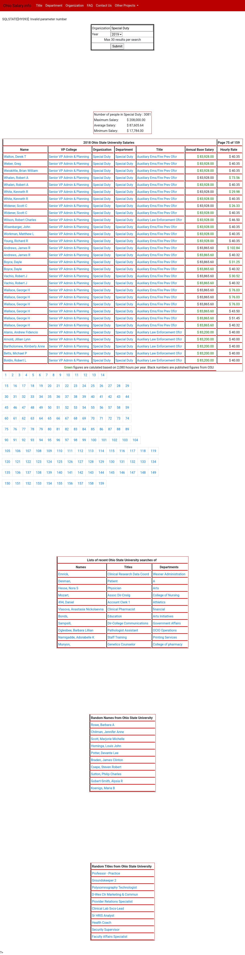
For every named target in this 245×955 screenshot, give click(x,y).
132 (132, 462)
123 (38, 462)
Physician (114, 588)
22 (67, 386)
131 (122, 462)
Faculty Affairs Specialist (109, 937)
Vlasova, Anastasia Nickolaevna (81, 609)
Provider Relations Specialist (112, 901)
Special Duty (102, 157)
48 (32, 407)
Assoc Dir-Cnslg (119, 595)
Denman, (64, 581)
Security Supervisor (105, 930)
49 (41, 407)
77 (23, 429)
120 (7, 462)
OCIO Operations (165, 630)
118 (143, 451)
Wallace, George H (17, 290)
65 (49, 418)
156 (70, 483)
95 (49, 440)
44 (127, 397)
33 (32, 397)
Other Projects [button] (125, 5)
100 (93, 440)
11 (76, 375)
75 (6, 429)
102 (114, 440)
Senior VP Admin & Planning (69, 157)
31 (15, 397)
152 (28, 483)
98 (75, 440)
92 (23, 440)
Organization (75, 5)
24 (84, 386)
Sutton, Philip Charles (106, 774)
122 (28, 462)
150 (7, 483)
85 (93, 429)
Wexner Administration (169, 574)
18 (32, 386)
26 (101, 386)
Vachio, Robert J (15, 276)
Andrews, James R (17, 248)
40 (93, 397)
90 (6, 440)
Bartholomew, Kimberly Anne (24, 346)
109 (49, 451)
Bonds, (63, 616)
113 (91, 451)
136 (17, 472)
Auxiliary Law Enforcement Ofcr (159, 220)
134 (153, 462)
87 (110, 429)
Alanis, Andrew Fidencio (21, 332)
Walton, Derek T (15, 157)
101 (104, 440)
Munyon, (64, 644)
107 (28, 451)
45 (6, 407)
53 (75, 407)
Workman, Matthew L (19, 234)
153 (38, 483)
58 (118, 407)
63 (32, 418)
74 (127, 418)
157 (80, 483)
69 (84, 418)
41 (101, 397)
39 (84, 397)
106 (17, 451)
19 (41, 386)
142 (80, 472)
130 (111, 462)
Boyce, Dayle (13, 262)
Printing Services (165, 637)
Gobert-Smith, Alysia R (107, 781)
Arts (156, 588)
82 (67, 429)
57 (110, 407)
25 (93, 386)
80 (49, 429)
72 (110, 418)
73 (118, 418)
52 (67, 407)
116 (122, 451)
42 (110, 397)
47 (23, 407)
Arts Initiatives (163, 616)
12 (85, 375)
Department (53, 5)
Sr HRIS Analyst (103, 915)
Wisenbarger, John (17, 227)
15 (6, 386)
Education (115, 616)
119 (153, 451)
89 (127, 429)
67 (67, 418)
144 (101, 472)
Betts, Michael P (15, 353)
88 (118, 429)
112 (80, 451)
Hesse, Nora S (68, 588)
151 (17, 483)
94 (41, 440)
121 (17, 462)
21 (58, 386)
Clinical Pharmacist (121, 609)
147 (132, 472)
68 (75, 418)
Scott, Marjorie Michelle (107, 739)
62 (23, 418)
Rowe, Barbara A (102, 725)
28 (118, 386)
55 (93, 407)
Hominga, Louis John (106, 746)
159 (101, 483)
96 (58, 440)
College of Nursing (166, 595)
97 (67, 440)
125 (59, 462)
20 (49, 386)
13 (94, 375)
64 (41, 418)
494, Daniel (66, 602)
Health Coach (101, 922)
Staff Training (117, 637)
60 (6, 418)
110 (59, 451)
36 (58, 397)
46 (15, 407)
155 (59, 483)
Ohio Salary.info (17, 5)
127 (80, 462)
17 (23, 386)
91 (15, 440)
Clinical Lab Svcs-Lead (108, 908)
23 (75, 386)
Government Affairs (167, 623)
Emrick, (63, 574)
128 (91, 462)
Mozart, (63, 595)
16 (15, 386)
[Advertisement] (122, 79)
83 (75, 429)
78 (32, 429)
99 (84, 440)
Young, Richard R (16, 241)
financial (159, 609)
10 (68, 375)
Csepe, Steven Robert (106, 767)
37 (67, 397)
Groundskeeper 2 (104, 880)
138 (38, 472)
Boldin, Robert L (15, 360)
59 (127, 407)
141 (70, 472)
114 (101, 451)
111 (70, 451)
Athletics (159, 602)
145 (111, 472)
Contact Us (104, 5)
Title (40, 5)
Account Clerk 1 (119, 602)
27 (110, 386)
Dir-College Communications (128, 623)
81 (58, 429)
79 (41, 429)
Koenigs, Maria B (103, 788)
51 (58, 407)
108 (38, 451)
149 (153, 472)
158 (91, 483)
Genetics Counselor (121, 644)
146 (122, 472)
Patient (113, 581)
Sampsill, (64, 623)
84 (84, 429)
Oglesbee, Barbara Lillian (75, 630)
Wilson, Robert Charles (20, 220)
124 (49, 462)
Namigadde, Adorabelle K (76, 637)
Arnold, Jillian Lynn (17, 339)
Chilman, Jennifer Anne (107, 732)
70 (93, 418)
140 (59, 472)
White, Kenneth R (16, 192)
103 (125, 440)
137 (28, 472)
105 (7, 451)
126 (70, 462)
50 (49, 407)
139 (49, 472)
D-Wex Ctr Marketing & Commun (115, 894)
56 (101, 407)
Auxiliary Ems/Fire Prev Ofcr (157, 157)
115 (111, 451)
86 (101, 429)
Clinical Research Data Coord (128, 574)
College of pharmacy (167, 644)
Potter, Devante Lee (104, 753)
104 (135, 440)
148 (143, 472)
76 (15, 429)
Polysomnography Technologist (114, 887)
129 (101, 462)
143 (91, 472)
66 (58, 418)
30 (6, 397)
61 (15, 418)
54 (84, 407)
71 (101, 418)
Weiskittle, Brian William (21, 171)
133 (143, 462)
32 (23, 397)
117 (132, 451)
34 (41, 397)
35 (49, 397)
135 (7, 472)
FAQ (90, 5)
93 (32, 440)
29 (127, 386)
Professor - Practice (106, 873)
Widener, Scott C (15, 206)
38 (75, 397)
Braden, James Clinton (107, 760)
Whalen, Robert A (16, 178)
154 (49, 483)
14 (102, 375)
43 (118, 397)
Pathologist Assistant (123, 630)
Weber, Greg (12, 164)
